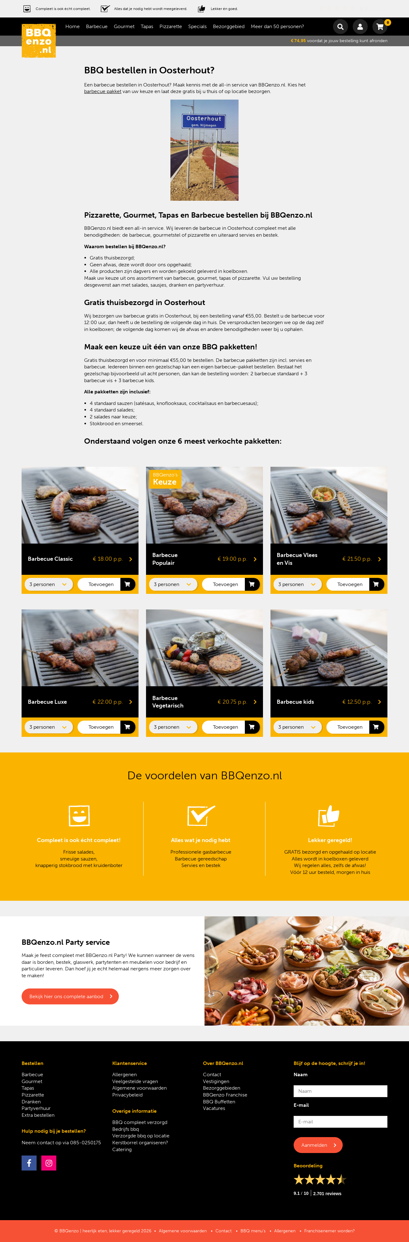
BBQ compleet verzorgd (139, 1122)
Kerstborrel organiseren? (140, 1143)
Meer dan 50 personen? (277, 26)
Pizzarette (170, 26)
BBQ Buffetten (219, 1102)
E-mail (301, 1105)
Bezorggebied (229, 26)
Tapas (147, 26)
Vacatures (214, 1108)
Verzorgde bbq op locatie (140, 1136)
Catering (122, 1149)
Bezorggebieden (221, 1088)
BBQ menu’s (252, 1231)
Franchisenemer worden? (329, 1231)
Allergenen (124, 1074)
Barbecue (97, 26)
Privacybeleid (127, 1095)
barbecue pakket (102, 91)
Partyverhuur (36, 1108)
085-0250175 (85, 1143)
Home (72, 26)
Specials (197, 26)
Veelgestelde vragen (135, 1081)
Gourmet (124, 26)
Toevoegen (101, 584)
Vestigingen (216, 1081)
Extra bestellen (38, 1115)
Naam (301, 1074)
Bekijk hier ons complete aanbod (66, 996)
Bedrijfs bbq (125, 1129)
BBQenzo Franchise (225, 1095)
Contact (212, 1074)
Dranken (31, 1102)
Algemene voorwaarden (139, 1088)
